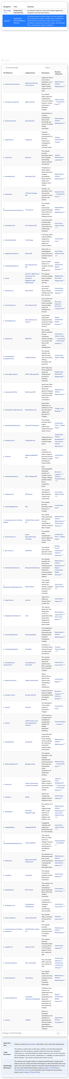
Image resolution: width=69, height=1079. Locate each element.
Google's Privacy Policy (32, 1072)
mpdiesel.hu (9, 494)
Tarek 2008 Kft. (30, 843)
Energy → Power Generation (59, 548)
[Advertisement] (34, 44)
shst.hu (27, 600)
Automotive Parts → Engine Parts (60, 425)
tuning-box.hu (10, 441)
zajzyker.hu (9, 947)
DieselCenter (29, 121)
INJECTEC (28, 339)
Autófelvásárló (30, 358)
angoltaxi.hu (9, 600)
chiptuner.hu (9, 140)
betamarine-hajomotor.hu (14, 410)
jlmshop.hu (9, 812)
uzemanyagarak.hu (11, 507)
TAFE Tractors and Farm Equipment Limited (31, 723)
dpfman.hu (8, 861)
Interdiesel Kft (30, 176)
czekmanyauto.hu (11, 998)
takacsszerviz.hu (10, 681)
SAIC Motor (29, 291)
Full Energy (29, 240)
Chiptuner (28, 140)
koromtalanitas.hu (11, 635)
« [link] (51, 1033)
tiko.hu (7, 707)
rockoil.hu (8, 158)
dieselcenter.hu (10, 121)
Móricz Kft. (28, 254)
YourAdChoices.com (21, 1070)
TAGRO (27, 1020)
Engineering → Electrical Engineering (60, 278)
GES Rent (28, 551)
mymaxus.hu (9, 291)
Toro (26, 616)
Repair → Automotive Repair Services (59, 266)
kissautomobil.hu (11, 963)
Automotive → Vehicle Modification (60, 437)
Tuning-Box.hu (30, 441)
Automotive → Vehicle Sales (60, 336)
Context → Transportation (60, 479)
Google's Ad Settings (50, 1068)
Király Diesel (29, 587)
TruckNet (28, 649)
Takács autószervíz (31, 681)
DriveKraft (28, 742)
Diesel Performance (32, 426)
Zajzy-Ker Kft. (30, 947)
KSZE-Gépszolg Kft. (32, 374)
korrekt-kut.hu (10, 695)
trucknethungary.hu (11, 649)
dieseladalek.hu (10, 240)
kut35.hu (8, 797)
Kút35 (27, 797)
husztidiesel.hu (10, 321)
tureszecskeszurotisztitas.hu (13, 210)
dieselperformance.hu (12, 426)
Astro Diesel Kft (31, 226)
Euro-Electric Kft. (31, 305)
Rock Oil (28, 158)
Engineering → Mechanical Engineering (60, 374)
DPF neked (29, 890)
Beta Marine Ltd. (31, 410)
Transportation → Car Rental (60, 843)
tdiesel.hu (8, 194)
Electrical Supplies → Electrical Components (60, 305)
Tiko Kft (28, 707)
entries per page (12, 68)
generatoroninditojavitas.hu (12, 587)
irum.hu (7, 1020)
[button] (22, 73)
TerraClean (29, 978)
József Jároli (31, 1044)
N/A (26, 507)
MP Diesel (28, 494)
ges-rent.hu (9, 551)
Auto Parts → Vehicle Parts (59, 225)
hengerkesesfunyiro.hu (13, 616)
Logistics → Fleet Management (59, 782)
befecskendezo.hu (11, 764)
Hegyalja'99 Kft (30, 827)
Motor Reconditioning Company (30, 537)
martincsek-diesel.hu (12, 84)
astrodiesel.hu (10, 226)
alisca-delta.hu (10, 918)
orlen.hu (8, 456)
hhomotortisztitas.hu (12, 568)
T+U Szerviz (29, 210)
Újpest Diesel (30, 102)
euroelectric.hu (10, 305)
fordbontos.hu (10, 906)
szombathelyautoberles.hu (12, 843)
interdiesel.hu (10, 176)
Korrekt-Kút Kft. (30, 695)
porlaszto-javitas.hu (12, 102)
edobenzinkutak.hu (11, 476)
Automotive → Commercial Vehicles (60, 290)
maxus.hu (8, 784)
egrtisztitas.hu (10, 978)
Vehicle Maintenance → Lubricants (60, 157)
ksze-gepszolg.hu (11, 374)
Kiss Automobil (30, 963)
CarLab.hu (28, 875)
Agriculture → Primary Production (59, 1020)
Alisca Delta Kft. (31, 918)
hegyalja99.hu (10, 827)
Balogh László (30, 764)
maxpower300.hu (11, 392)
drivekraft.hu (9, 742)
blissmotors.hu (10, 537)
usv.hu (7, 278)
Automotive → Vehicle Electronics (60, 444)
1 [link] (58, 1033)
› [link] (61, 1033)
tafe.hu (7, 723)
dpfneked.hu (9, 890)
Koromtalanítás (30, 635)
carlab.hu (8, 875)
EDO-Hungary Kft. (31, 476)
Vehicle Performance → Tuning (60, 139)
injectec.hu (8, 339)
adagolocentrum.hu (11, 254)
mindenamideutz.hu (11, 266)
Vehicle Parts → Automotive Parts (60, 102)
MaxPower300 (30, 392)
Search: (47, 68)
